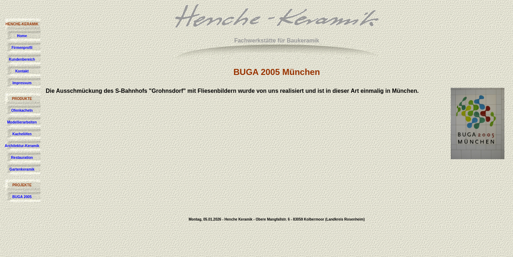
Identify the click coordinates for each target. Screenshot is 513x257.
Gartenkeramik (21, 169)
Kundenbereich (22, 59)
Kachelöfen (21, 134)
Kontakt (22, 71)
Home (22, 36)
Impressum (22, 83)
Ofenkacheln (22, 110)
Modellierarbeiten (22, 122)
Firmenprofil (21, 48)
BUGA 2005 (21, 197)
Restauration (22, 158)
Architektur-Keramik (22, 146)
